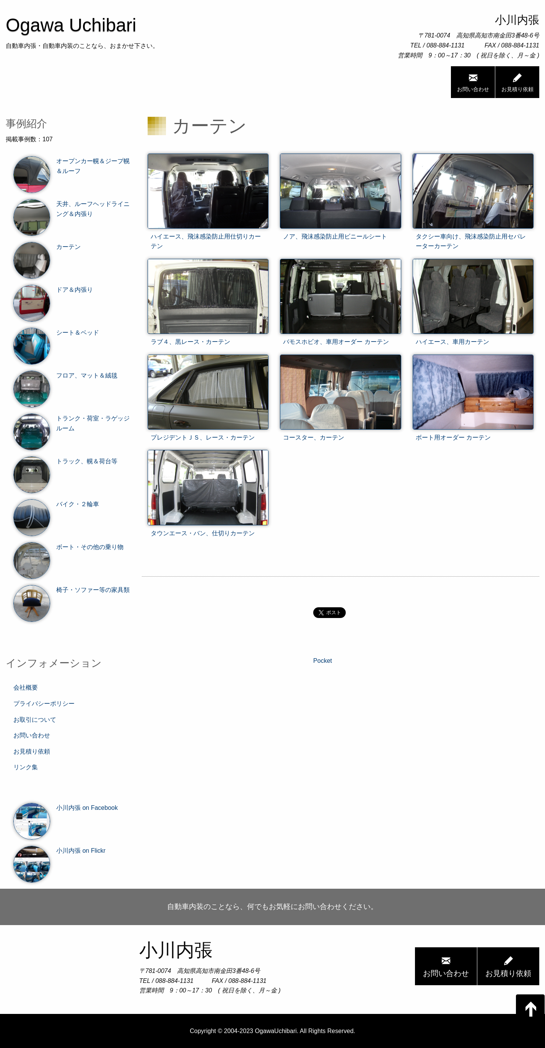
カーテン (47, 247)
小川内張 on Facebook (65, 808)
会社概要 (25, 687)
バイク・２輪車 (56, 504)
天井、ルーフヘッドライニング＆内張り (71, 209)
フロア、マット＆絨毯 (65, 376)
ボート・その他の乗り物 (68, 547)
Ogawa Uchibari (71, 25)
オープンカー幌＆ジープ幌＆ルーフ (71, 166)
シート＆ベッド (56, 333)
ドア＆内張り (53, 290)
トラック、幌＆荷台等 (65, 461)
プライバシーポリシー (44, 703)
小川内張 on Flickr (59, 851)
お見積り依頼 (517, 82)
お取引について (34, 719)
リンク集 (25, 767)
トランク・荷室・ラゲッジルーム (71, 423)
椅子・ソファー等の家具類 (71, 590)
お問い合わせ (473, 82)
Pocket (322, 660)
